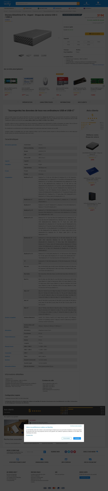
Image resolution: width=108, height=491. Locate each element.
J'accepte (77, 438)
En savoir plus (29, 435)
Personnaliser (66, 438)
